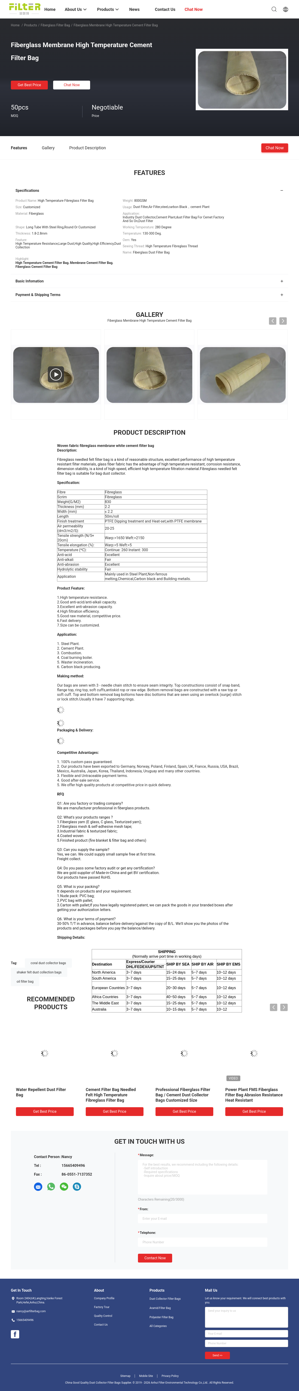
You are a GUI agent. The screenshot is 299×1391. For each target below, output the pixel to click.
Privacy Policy (170, 1376)
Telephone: (148, 1233)
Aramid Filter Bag (160, 1308)
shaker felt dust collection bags (39, 972)
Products (30, 25)
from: (144, 1209)
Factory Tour (102, 1307)
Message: (147, 1155)
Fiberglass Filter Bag (55, 25)
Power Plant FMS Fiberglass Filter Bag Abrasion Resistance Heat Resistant (254, 1095)
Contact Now (155, 1258)
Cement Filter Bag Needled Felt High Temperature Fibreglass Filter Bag (111, 1095)
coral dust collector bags (48, 963)
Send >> (217, 1355)
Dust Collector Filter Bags (165, 1298)
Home (15, 25)
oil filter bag (25, 981)
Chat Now (72, 85)
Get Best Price (29, 85)
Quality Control (103, 1316)
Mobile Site (146, 1376)
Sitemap (125, 1376)
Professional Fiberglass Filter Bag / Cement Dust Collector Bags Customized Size (183, 1095)
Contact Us (101, 1324)
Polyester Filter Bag (161, 1317)
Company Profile (104, 1298)
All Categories (158, 1326)
